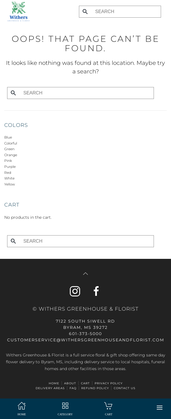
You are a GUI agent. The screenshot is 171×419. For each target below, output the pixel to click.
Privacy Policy (109, 383)
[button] (159, 407)
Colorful (10, 143)
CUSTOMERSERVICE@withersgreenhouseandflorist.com (85, 339)
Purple (10, 166)
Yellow (9, 184)
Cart (85, 383)
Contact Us (124, 388)
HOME (54, 383)
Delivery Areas (50, 388)
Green (9, 149)
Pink (8, 160)
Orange (10, 155)
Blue (8, 137)
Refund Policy (95, 388)
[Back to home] (17, 11)
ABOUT (70, 383)
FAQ (73, 388)
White (9, 178)
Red (7, 172)
